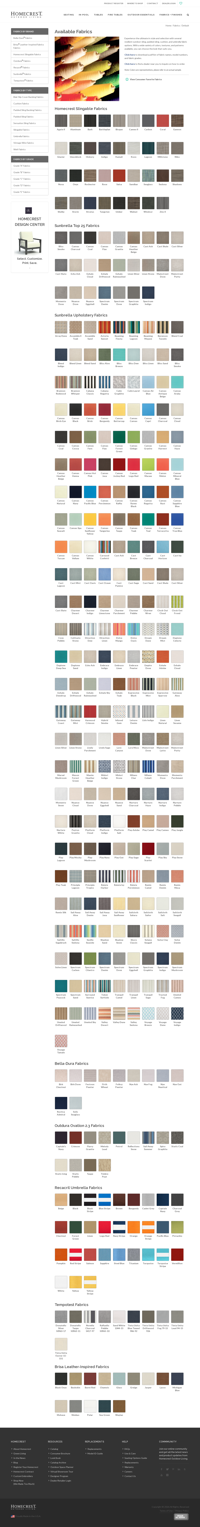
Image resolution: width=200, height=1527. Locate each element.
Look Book (55, 1458)
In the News (19, 1458)
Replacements (95, 1449)
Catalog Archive (58, 1462)
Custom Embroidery (23, 1476)
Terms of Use (166, 1510)
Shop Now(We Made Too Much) (23, 1482)
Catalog (54, 1449)
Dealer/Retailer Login (60, 1480)
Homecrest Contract (23, 1471)
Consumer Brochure (60, 1453)
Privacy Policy (182, 1510)
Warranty (129, 1467)
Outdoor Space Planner (61, 1467)
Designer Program (59, 1476)
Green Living (19, 1453)
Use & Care (130, 1453)
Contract (152, 3)
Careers (128, 1471)
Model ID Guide (95, 1453)
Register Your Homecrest (25, 1467)
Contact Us (130, 1476)
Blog (15, 1462)
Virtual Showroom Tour (61, 1471)
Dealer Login (168, 3)
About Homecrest (22, 1449)
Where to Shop (135, 3)
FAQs (127, 1449)
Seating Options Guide (136, 1458)
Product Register (113, 3)
